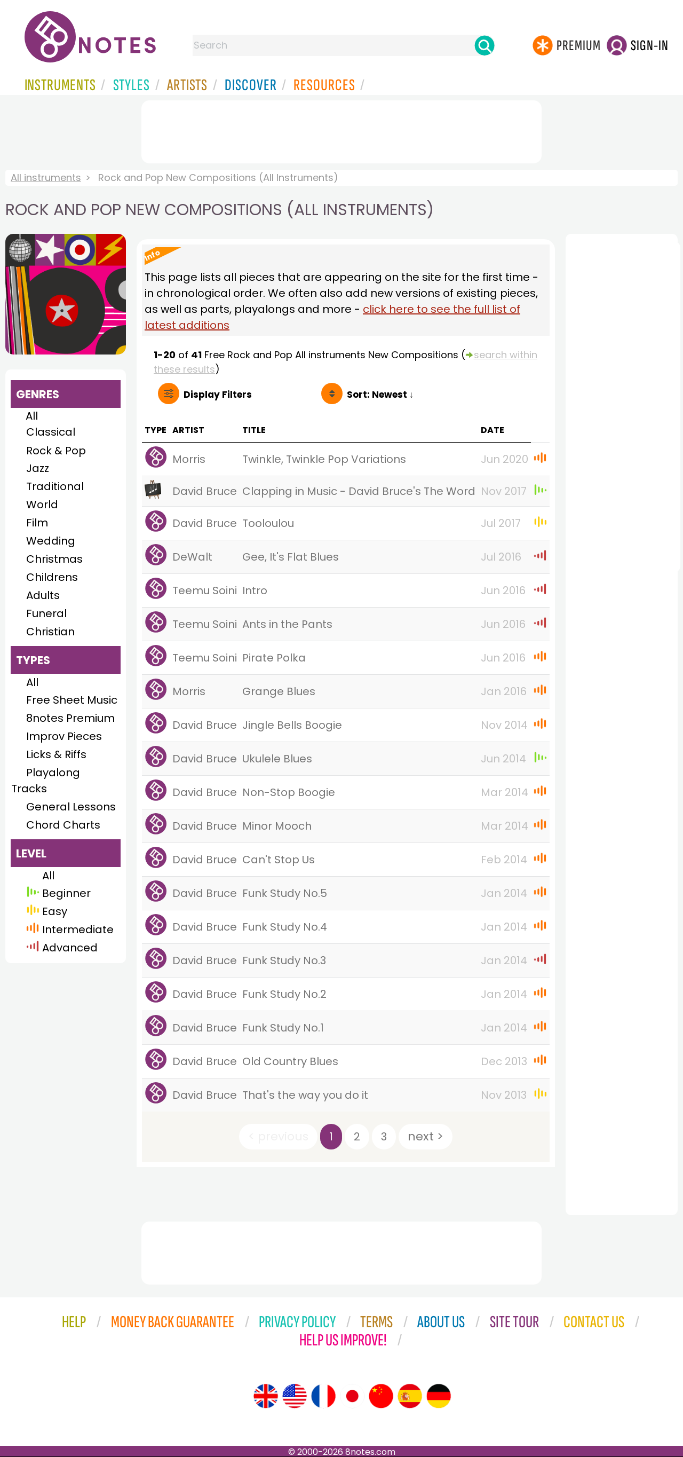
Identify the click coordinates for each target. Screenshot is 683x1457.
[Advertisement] (341, 130)
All (32, 415)
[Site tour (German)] (438, 1396)
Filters (218, 394)
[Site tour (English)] (265, 1396)
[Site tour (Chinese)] (381, 1396)
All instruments (46, 177)
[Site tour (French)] (323, 1396)
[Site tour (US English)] (294, 1396)
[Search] (484, 45)
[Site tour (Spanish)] (409, 1396)
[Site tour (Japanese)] (352, 1396)
